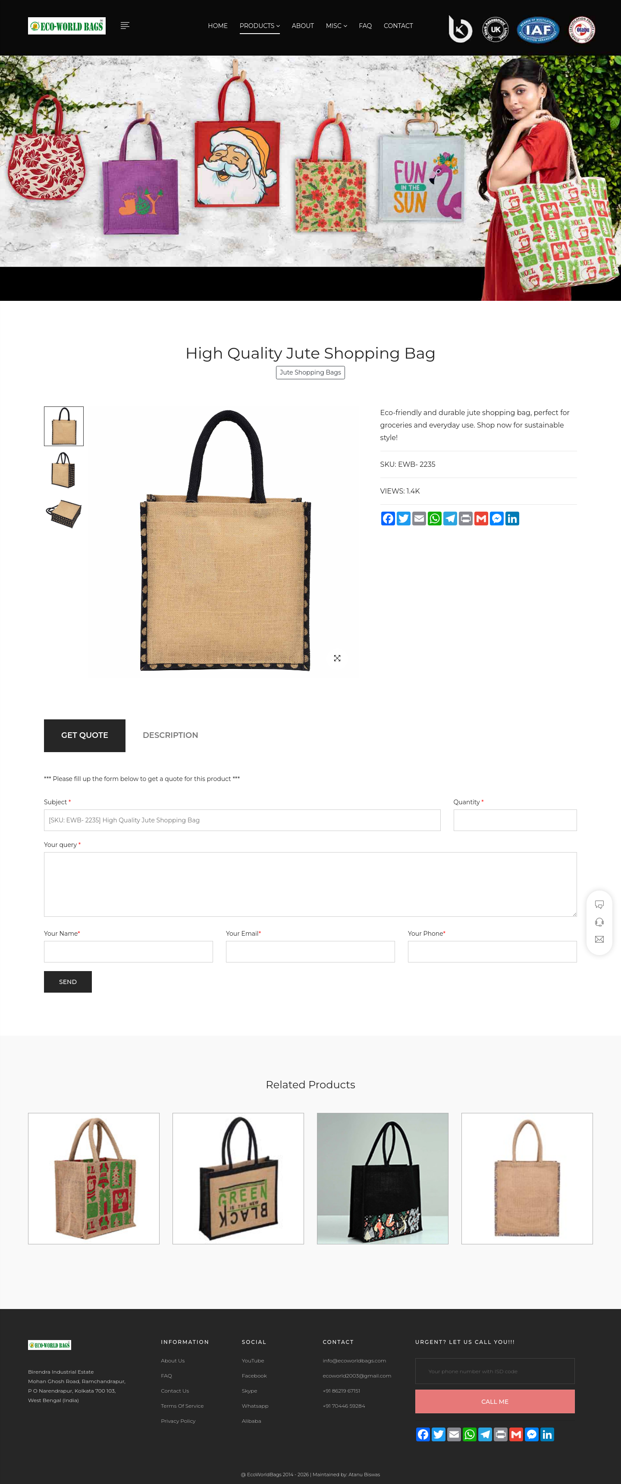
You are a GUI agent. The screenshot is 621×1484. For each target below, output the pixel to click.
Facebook (254, 1375)
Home (218, 26)
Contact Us (175, 1390)
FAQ (365, 26)
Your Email (243, 933)
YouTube (253, 1360)
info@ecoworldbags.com (354, 1360)
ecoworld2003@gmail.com (357, 1375)
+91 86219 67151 (341, 1390)
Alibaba (251, 1421)
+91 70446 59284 (344, 1406)
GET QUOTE (84, 735)
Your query (62, 845)
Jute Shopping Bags (310, 372)
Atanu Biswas (364, 1475)
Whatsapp (255, 1406)
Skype (249, 1390)
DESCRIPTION (170, 735)
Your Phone (426, 933)
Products (260, 26)
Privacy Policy (178, 1421)
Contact (398, 26)
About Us (173, 1360)
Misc (336, 26)
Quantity (469, 802)
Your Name (62, 933)
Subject (57, 802)
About (303, 26)
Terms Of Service (182, 1406)
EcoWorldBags (265, 1475)
